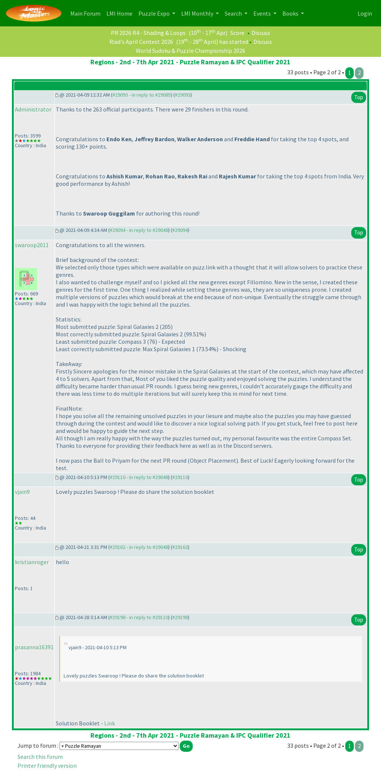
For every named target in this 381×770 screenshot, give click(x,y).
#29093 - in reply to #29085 (141, 94)
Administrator (33, 109)
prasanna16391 (34, 647)
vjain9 (22, 491)
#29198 (180, 617)
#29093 (182, 94)
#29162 (180, 547)
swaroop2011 (32, 245)
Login (365, 13)
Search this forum (40, 756)
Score (237, 32)
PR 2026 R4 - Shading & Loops (148, 32)
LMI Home (120, 13)
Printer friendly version (47, 765)
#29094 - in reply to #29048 (139, 230)
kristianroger (32, 562)
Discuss (261, 32)
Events (262, 13)
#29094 (180, 230)
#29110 (180, 477)
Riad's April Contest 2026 (141, 41)
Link (109, 723)
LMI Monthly (197, 13)
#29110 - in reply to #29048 (139, 477)
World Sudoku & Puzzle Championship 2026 (190, 50)
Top (358, 97)
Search (234, 13)
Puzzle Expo (154, 13)
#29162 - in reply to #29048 (139, 547)
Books (291, 13)
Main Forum (86, 13)
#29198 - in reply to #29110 (139, 617)
